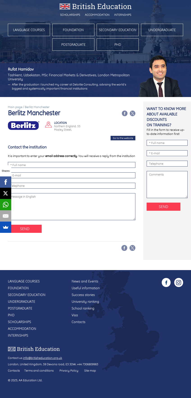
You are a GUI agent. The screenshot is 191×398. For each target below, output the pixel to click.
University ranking (85, 301)
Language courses (29, 30)
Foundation (73, 30)
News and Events (85, 281)
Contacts (78, 322)
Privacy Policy (68, 370)
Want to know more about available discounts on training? (166, 116)
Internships (122, 14)
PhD (117, 44)
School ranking (83, 308)
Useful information (86, 288)
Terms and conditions (39, 370)
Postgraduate (73, 44)
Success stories (83, 295)
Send (25, 228)
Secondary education (117, 30)
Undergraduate (162, 30)
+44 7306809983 (87, 364)
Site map (90, 370)
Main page (15, 107)
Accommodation (97, 14)
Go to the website (123, 138)
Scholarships (70, 14)
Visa (75, 315)
